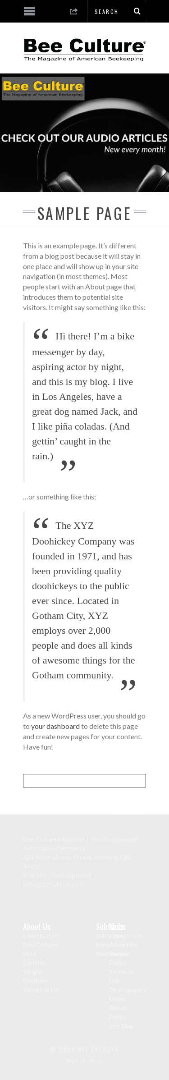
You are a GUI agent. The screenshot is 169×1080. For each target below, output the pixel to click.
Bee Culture (40, 944)
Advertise (123, 944)
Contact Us (125, 935)
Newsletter (112, 953)
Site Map (121, 1026)
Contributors (41, 935)
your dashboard (55, 726)
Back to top (84, 1060)
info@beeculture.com (53, 884)
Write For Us (41, 989)
